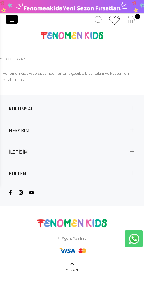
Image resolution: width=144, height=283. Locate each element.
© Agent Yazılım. (72, 238)
